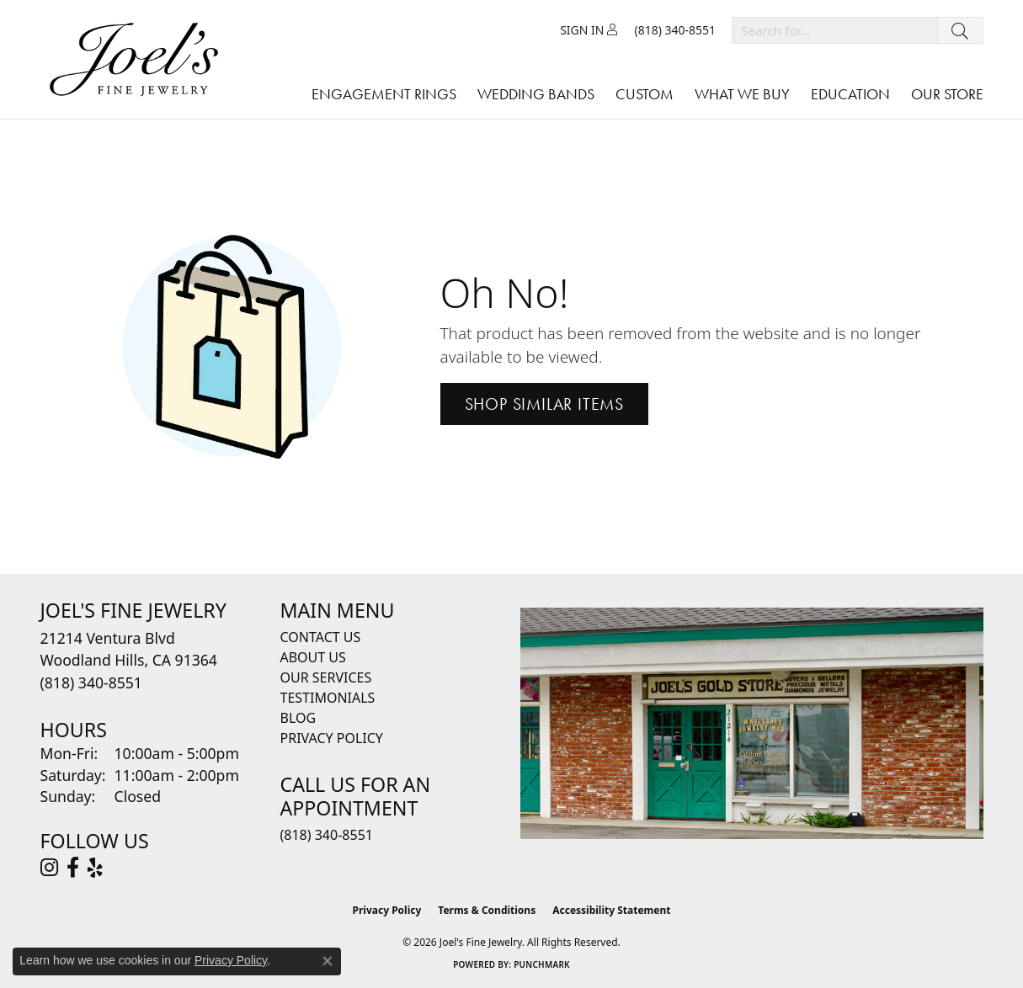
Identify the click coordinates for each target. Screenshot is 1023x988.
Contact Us (320, 637)
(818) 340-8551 (326, 835)
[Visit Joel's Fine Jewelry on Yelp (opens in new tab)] (95, 868)
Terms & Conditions (486, 910)
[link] (675, 30)
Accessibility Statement (611, 910)
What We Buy (742, 94)
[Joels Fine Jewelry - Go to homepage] (138, 59)
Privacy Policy (331, 738)
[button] (588, 30)
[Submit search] (960, 30)
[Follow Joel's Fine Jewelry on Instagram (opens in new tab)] (49, 868)
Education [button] (850, 94)
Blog (298, 718)
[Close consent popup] (327, 961)
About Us (313, 657)
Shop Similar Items (544, 404)
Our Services (326, 677)
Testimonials (328, 697)
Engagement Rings (384, 94)
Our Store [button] (947, 94)
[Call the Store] (91, 682)
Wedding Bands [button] (535, 94)
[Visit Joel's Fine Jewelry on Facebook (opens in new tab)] (73, 868)
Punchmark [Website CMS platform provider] (542, 964)
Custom (644, 94)
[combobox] (835, 30)
